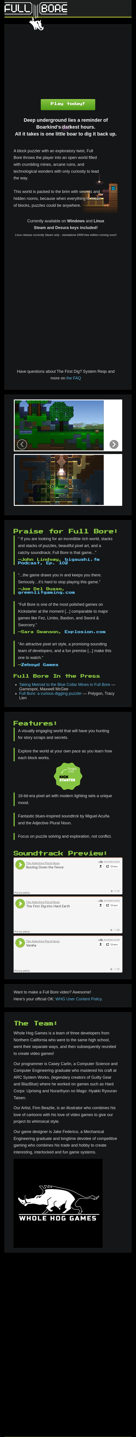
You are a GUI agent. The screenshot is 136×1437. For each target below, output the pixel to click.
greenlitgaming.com (46, 592)
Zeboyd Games (40, 665)
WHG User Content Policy (78, 999)
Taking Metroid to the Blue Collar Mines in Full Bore (64, 684)
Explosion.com (85, 632)
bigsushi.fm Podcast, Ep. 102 (59, 561)
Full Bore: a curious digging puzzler (50, 693)
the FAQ (73, 378)
